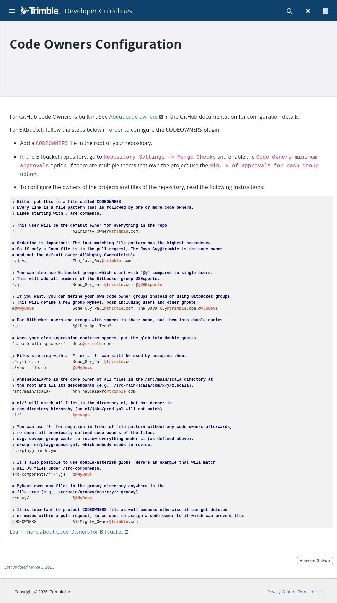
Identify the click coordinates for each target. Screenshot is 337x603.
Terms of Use (310, 592)
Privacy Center (280, 592)
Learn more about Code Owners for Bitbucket (66, 531)
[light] (308, 10)
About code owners (133, 116)
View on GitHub (315, 560)
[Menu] (12, 10)
